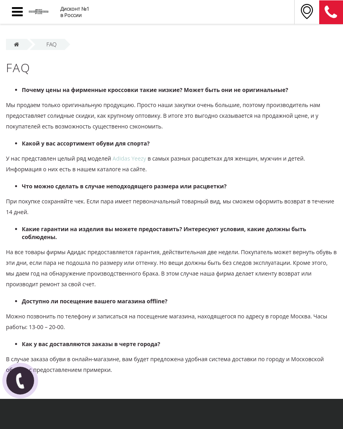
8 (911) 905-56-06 (331, 12)
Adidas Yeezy (129, 158)
